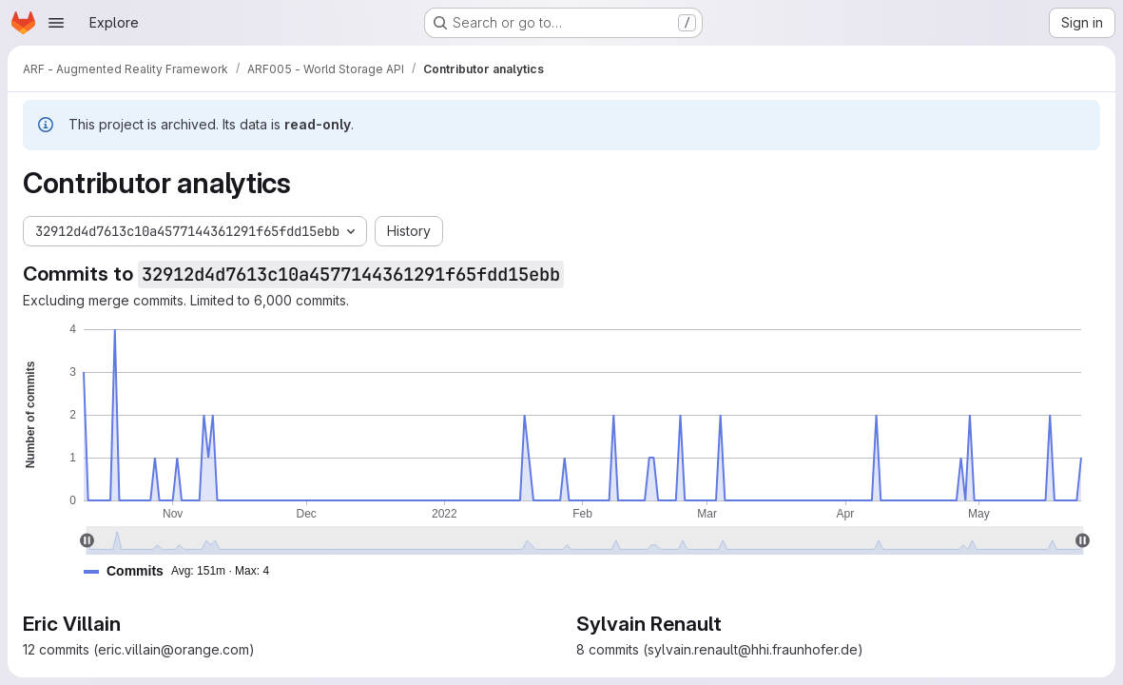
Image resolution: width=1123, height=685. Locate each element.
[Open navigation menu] (56, 23)
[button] (184, 571)
